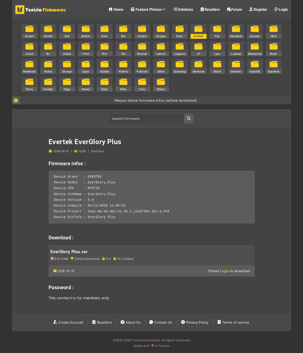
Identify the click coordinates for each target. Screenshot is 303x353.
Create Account (68, 322)
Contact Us (161, 322)
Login (281, 9)
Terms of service (233, 322)
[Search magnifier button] (189, 118)
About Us (131, 322)
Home (115, 9)
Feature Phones (148, 9)
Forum (234, 9)
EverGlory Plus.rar (68, 251)
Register (258, 9)
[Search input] (147, 118)
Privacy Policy (195, 322)
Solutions (183, 9)
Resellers (210, 9)
